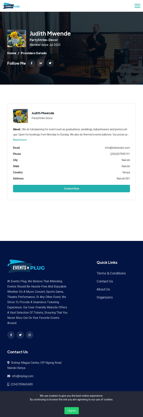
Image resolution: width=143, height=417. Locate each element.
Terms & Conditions (111, 273)
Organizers (105, 297)
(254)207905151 (120, 153)
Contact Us (105, 281)
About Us (103, 289)
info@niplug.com (23, 376)
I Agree (71, 410)
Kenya (126, 172)
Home (11, 53)
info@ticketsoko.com (117, 147)
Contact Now (71, 188)
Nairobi (126, 160)
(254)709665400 (22, 384)
